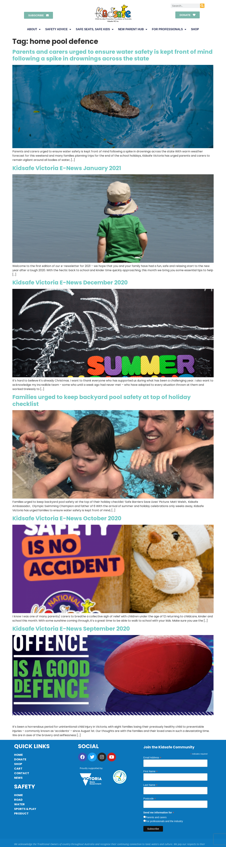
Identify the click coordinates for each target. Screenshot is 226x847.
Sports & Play (25, 809)
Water (19, 804)
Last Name (150, 784)
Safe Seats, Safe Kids (95, 29)
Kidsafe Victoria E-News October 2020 (66, 518)
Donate (20, 759)
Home (18, 755)
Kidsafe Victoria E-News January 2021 (66, 168)
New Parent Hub (132, 29)
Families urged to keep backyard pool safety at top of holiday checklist (101, 400)
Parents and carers (156, 817)
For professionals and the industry (164, 821)
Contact (21, 773)
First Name (150, 771)
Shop (195, 29)
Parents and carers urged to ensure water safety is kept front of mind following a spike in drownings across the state (112, 55)
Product (21, 813)
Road (18, 800)
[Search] (202, 6)
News (18, 778)
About (34, 29)
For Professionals (169, 29)
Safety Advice (58, 29)
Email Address (152, 757)
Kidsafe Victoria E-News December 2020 (70, 282)
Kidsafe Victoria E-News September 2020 (71, 629)
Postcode (149, 798)
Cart (18, 769)
